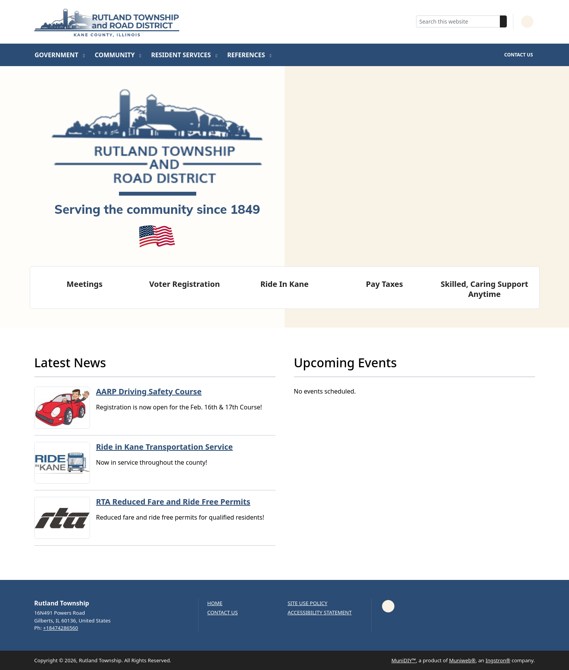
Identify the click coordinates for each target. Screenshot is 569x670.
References (247, 55)
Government (57, 55)
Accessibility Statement (320, 612)
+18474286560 (60, 627)
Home (215, 603)
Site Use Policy (308, 603)
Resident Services (181, 55)
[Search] (503, 21)
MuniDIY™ (403, 660)
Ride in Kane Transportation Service (164, 447)
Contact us (222, 612)
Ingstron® (498, 660)
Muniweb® (462, 660)
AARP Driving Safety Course (149, 391)
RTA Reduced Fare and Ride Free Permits (173, 501)
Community (115, 55)
